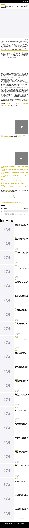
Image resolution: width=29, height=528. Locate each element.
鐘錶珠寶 (12, 202)
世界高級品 (8, 190)
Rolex (7, 202)
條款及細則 (22, 523)
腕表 (16, 202)
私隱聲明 (18, 523)
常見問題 (14, 523)
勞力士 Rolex (3, 202)
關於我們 (6, 523)
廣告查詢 (10, 523)
